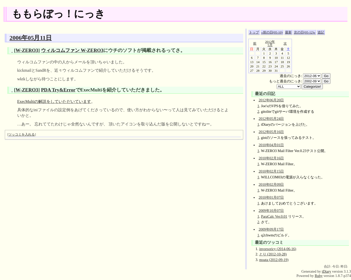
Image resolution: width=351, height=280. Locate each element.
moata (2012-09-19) (274, 260)
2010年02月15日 (271, 171)
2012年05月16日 (271, 132)
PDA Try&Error (58, 89)
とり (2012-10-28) (273, 254)
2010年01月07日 (271, 197)
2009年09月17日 (271, 229)
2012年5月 (270, 43)
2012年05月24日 (271, 119)
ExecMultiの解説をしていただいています (54, 101)
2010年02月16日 (271, 158)
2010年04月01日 (271, 145)
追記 (321, 32)
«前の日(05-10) (272, 32)
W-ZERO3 (27, 50)
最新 (288, 32)
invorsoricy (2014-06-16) (277, 249)
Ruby (319, 276)
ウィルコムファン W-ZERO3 (72, 50)
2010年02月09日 (271, 184)
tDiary (326, 271)
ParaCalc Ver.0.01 (274, 216)
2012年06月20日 (271, 100)
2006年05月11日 (30, 37)
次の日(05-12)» (304, 32)
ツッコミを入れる (21, 134)
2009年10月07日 (271, 211)
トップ (254, 32)
